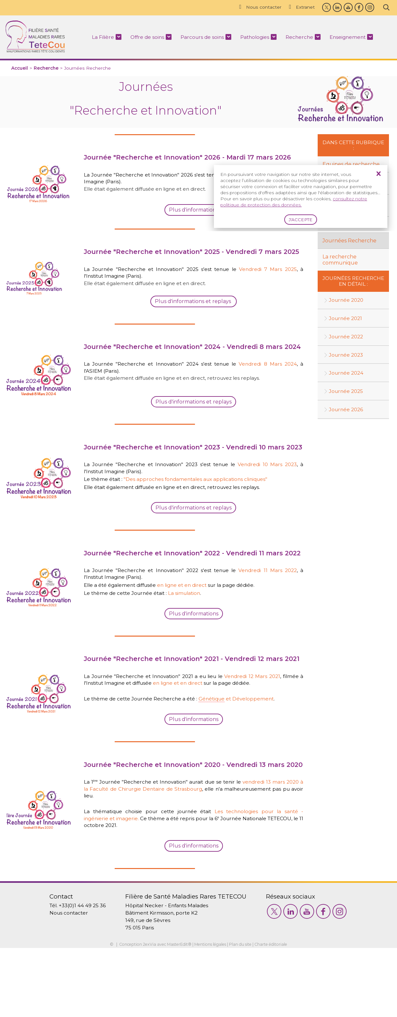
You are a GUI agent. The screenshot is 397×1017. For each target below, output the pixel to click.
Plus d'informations (193, 657)
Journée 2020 (347, 301)
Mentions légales (210, 1013)
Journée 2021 (346, 320)
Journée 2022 (347, 338)
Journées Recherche (349, 241)
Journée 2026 (347, 411)
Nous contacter (257, 7)
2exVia (146, 1013)
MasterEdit (176, 1013)
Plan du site (243, 1013)
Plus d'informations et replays (193, 541)
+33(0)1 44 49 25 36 (79, 972)
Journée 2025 (347, 393)
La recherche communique (340, 260)
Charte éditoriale (275, 1013)
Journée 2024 (347, 375)
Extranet (300, 7)
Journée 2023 (347, 356)
